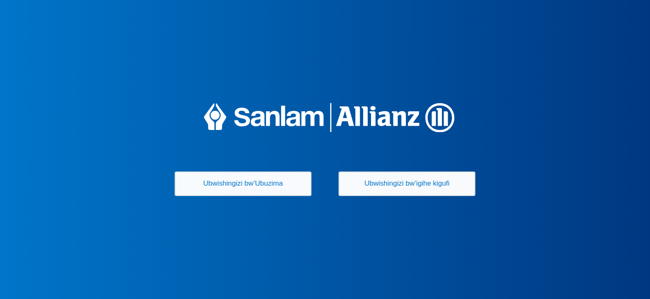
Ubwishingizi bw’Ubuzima (241, 183)
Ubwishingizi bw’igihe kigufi (408, 183)
